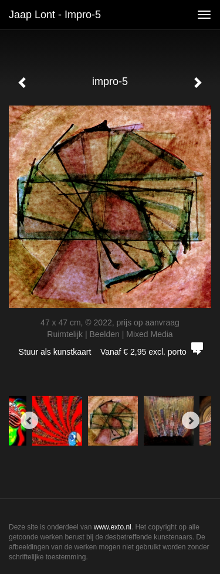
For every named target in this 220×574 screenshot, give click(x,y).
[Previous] (29, 420)
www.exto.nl (112, 527)
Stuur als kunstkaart (110, 351)
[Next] (190, 420)
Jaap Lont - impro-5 (55, 15)
